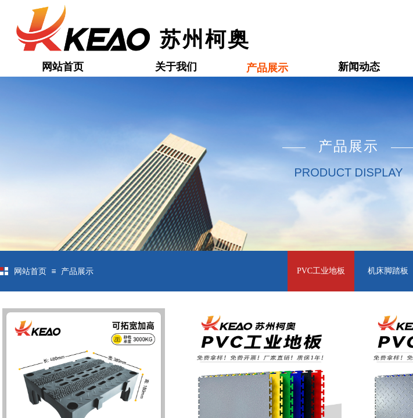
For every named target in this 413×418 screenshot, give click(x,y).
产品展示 (267, 68)
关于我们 (176, 67)
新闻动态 (359, 67)
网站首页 (63, 67)
